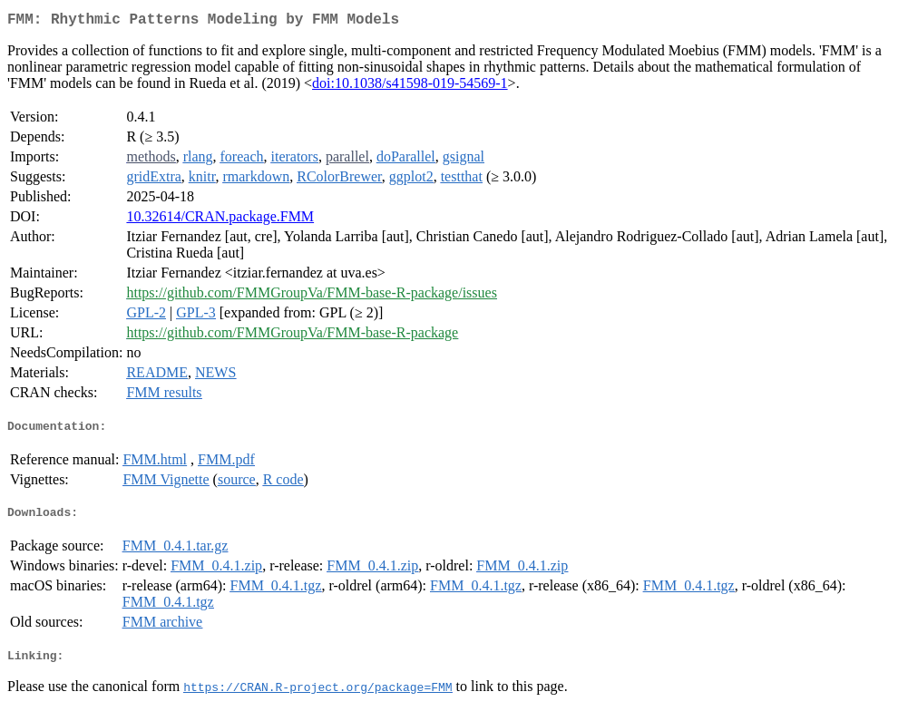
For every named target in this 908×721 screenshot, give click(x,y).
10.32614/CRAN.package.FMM (220, 220)
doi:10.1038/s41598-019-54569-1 (410, 86)
